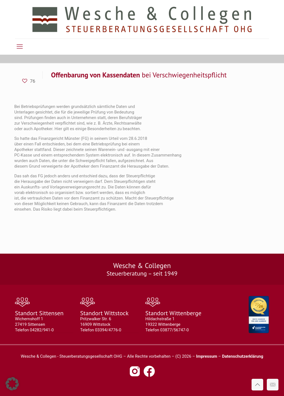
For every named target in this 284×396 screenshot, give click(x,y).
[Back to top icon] (257, 384)
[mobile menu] (19, 46)
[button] (12, 384)
